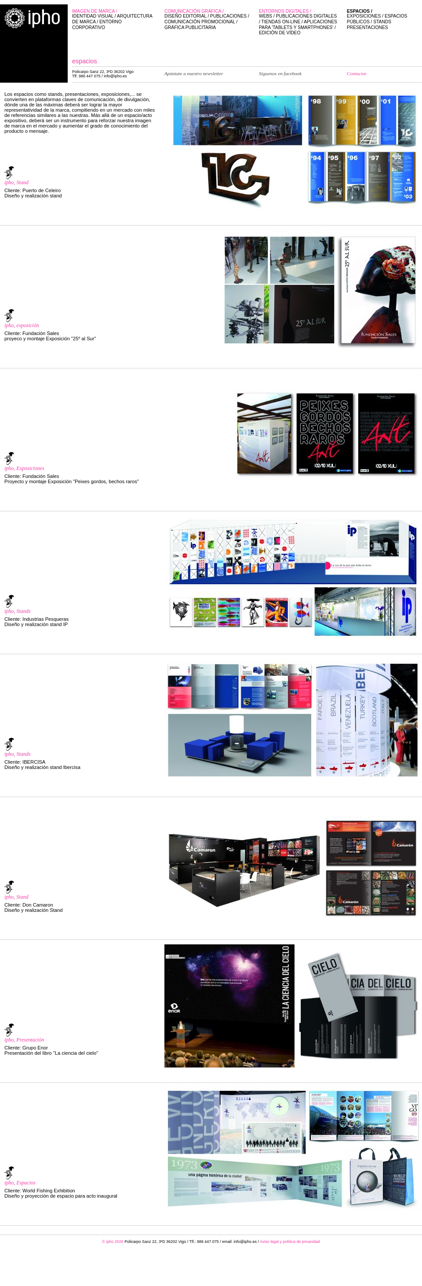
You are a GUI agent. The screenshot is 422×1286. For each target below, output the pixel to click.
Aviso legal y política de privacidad (290, 1241)
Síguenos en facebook (280, 73)
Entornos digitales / (298, 22)
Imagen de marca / (114, 19)
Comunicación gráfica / (207, 19)
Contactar (357, 73)
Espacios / (380, 19)
